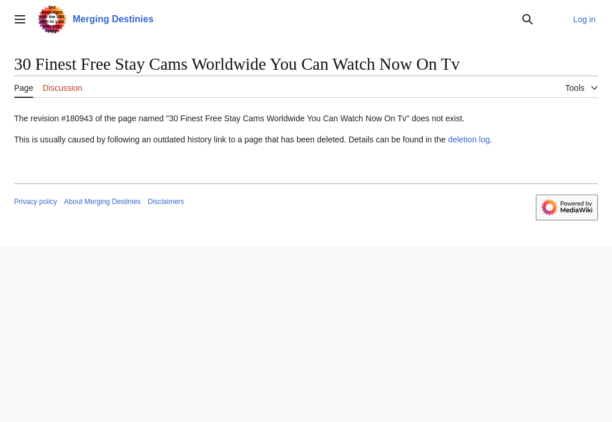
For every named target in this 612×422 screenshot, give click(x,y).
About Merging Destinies (102, 202)
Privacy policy (35, 202)
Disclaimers (166, 202)
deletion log (469, 139)
